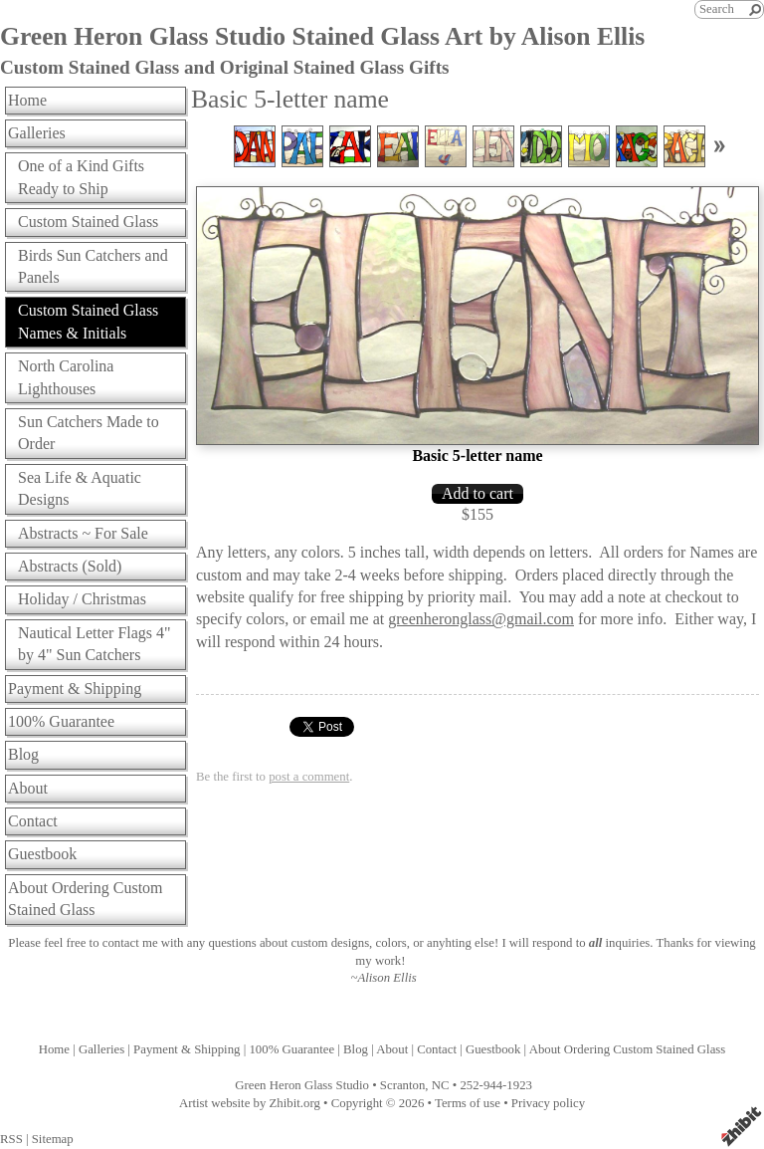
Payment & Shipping (74, 688)
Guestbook (42, 853)
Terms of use (467, 1103)
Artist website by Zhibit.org (249, 1103)
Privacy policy (548, 1103)
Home (27, 100)
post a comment (309, 777)
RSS (11, 1139)
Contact (33, 820)
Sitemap (53, 1139)
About (28, 788)
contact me (130, 943)
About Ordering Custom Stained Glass (85, 898)
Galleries (37, 132)
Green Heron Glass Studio (302, 1085)
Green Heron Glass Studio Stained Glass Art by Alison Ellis (322, 36)
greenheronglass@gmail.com (481, 618)
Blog (23, 754)
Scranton (403, 1085)
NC (441, 1085)
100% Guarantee (61, 721)
